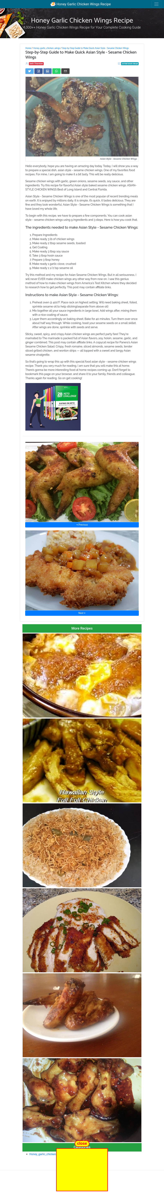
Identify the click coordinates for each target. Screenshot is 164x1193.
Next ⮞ (81, 613)
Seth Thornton (36, 63)
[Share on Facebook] (38, 71)
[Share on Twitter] (29, 71)
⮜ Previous (82, 524)
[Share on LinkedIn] (47, 71)
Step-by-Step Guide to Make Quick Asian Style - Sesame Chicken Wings (95, 48)
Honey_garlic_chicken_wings (46, 48)
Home (28, 48)
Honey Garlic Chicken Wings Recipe (80, 4)
